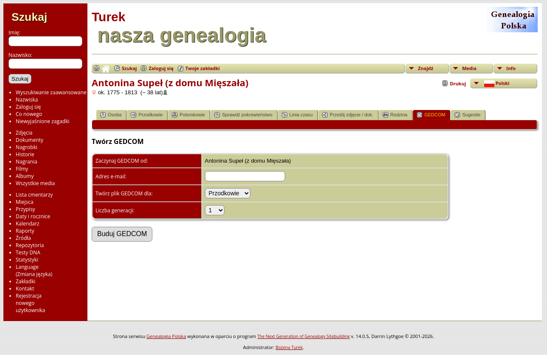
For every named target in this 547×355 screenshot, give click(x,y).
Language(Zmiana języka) (34, 270)
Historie (25, 154)
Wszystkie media (35, 183)
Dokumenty (29, 140)
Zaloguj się (28, 106)
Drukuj (458, 83)
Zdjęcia (24, 132)
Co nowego (29, 114)
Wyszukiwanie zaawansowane (51, 92)
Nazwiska (27, 99)
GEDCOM (431, 115)
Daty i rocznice (33, 216)
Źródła (23, 238)
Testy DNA (28, 252)
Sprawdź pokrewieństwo (243, 115)
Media (469, 68)
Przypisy (25, 209)
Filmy (22, 168)
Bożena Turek (289, 347)
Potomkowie (188, 115)
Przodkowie (147, 115)
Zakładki (25, 281)
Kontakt (25, 288)
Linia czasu (297, 115)
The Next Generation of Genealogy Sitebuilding (303, 336)
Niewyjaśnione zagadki (43, 121)
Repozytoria (30, 245)
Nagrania (26, 161)
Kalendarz (27, 223)
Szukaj (29, 17)
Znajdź (425, 68)
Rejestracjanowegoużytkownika (30, 303)
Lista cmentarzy (34, 194)
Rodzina (395, 115)
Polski (496, 83)
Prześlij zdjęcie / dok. (347, 115)
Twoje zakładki (202, 68)
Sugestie (467, 115)
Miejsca (25, 202)
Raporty (25, 230)
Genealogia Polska (166, 336)
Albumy (25, 176)
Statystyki (27, 259)
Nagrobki (26, 147)
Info (511, 68)
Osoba (110, 115)
